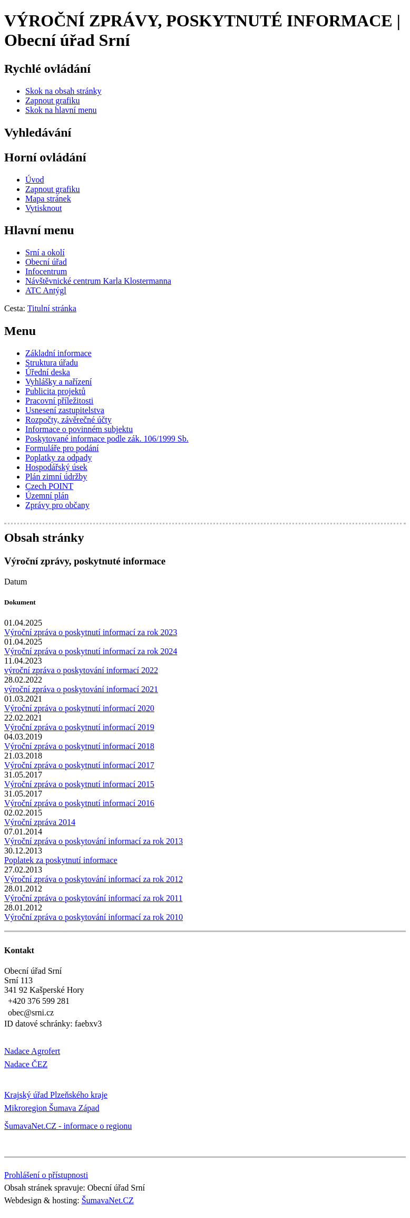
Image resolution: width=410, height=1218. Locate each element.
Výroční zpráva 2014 (39, 822)
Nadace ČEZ (25, 1064)
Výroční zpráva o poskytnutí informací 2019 (79, 727)
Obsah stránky (44, 537)
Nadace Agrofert (32, 1051)
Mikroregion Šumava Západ (51, 1108)
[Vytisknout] (43, 208)
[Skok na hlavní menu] (61, 110)
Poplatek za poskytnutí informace (61, 860)
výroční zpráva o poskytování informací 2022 (81, 670)
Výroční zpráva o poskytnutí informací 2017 (79, 765)
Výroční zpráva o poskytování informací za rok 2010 (93, 917)
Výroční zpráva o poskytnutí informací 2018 (79, 746)
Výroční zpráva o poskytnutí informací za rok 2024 (90, 651)
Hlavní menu (39, 230)
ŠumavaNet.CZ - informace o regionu (68, 1125)
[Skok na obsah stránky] (63, 91)
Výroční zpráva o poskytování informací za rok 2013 (93, 841)
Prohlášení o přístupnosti (46, 1175)
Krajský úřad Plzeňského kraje (56, 1094)
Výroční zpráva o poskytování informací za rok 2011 (93, 898)
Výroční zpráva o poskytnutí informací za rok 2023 (90, 632)
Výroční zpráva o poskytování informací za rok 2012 (93, 879)
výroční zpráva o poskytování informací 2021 (81, 689)
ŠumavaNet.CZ (108, 1200)
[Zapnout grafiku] (52, 100)
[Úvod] (34, 179)
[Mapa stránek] (48, 198)
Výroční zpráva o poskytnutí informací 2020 (79, 708)
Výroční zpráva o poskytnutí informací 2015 (79, 784)
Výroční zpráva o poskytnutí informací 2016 (79, 803)
